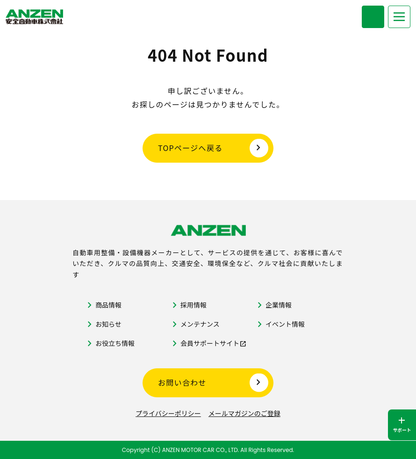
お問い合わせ (182, 382)
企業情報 (278, 304)
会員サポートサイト (209, 343)
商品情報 (108, 304)
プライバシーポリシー (168, 413)
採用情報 (193, 304)
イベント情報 (285, 324)
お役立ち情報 (115, 343)
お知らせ (108, 324)
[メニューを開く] (399, 17)
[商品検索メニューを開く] (373, 17)
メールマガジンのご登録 (244, 413)
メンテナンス (200, 324)
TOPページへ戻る (190, 147)
